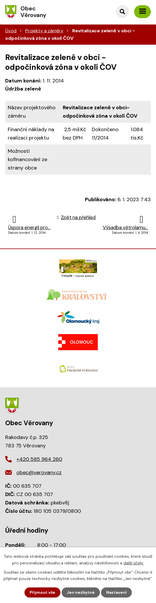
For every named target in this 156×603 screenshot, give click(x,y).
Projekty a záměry (44, 31)
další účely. (133, 562)
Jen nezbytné (81, 592)
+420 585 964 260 (39, 459)
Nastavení (116, 592)
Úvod (10, 31)
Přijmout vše (42, 592)
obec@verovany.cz (39, 472)
